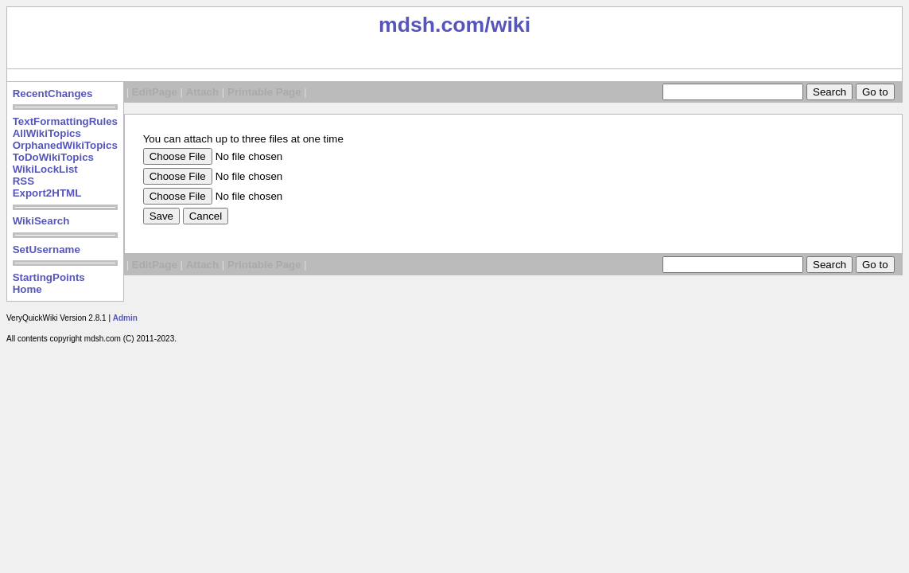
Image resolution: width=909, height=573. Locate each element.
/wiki (507, 25)
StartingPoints (49, 277)
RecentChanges (53, 93)
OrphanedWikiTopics (65, 145)
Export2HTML (47, 193)
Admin (125, 318)
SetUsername (46, 249)
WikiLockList (45, 169)
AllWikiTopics (47, 133)
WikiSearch (41, 221)
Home (27, 289)
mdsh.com (431, 25)
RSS (23, 181)
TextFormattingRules (65, 121)
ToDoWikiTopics (53, 157)
